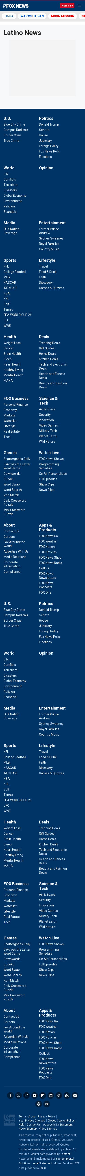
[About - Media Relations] (15, 557)
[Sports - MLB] (7, 277)
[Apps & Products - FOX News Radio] (50, 563)
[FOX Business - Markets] (9, 415)
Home (8, 16)
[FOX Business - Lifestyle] (10, 426)
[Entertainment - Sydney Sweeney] (51, 238)
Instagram (26, 1095)
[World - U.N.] (6, 174)
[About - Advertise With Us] (16, 551)
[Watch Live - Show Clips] (46, 484)
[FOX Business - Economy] (10, 410)
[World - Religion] (9, 206)
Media (9, 222)
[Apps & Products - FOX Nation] (47, 547)
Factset (65, 1154)
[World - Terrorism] (10, 185)
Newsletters (75, 1095)
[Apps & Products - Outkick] (44, 568)
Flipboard (42, 1095)
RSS (66, 1095)
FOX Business (16, 398)
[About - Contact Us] (11, 531)
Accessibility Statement (58, 1124)
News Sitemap (28, 1128)
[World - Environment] (13, 201)
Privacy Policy (46, 1116)
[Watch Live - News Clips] (46, 490)
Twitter (18, 1095)
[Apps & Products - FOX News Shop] (50, 557)
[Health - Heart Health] (12, 364)
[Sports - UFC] (6, 320)
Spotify (38, 1104)
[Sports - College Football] (15, 272)
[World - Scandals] (10, 211)
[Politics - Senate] (44, 130)
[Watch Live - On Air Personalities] (53, 473)
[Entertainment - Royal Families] (49, 244)
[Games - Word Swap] (12, 484)
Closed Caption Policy (61, 1120)
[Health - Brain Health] (12, 353)
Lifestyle (47, 260)
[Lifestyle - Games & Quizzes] (51, 288)
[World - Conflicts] (10, 179)
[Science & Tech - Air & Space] (47, 409)
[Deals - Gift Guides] (46, 348)
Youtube (34, 1095)
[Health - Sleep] (8, 359)
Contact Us (34, 1124)
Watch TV (67, 5)
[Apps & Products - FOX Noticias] (48, 552)
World (9, 168)
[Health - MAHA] (8, 380)
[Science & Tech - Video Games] (48, 425)
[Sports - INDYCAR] (10, 288)
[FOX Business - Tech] (7, 437)
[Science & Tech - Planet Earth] (48, 436)
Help (21, 1124)
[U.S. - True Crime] (11, 140)
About (9, 525)
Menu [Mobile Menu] (79, 5)
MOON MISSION (62, 16)
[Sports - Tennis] (8, 309)
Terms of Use (27, 1116)
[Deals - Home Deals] (47, 353)
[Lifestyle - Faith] (42, 277)
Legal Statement (42, 1163)
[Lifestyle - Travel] (43, 266)
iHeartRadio (46, 1104)
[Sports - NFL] (6, 266)
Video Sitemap (48, 1128)
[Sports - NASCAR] (10, 282)
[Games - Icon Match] (11, 495)
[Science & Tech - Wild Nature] (47, 441)
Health (10, 336)
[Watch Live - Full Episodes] (48, 479)
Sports (10, 260)
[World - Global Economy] (15, 195)
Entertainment (52, 222)
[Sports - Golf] (6, 304)
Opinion (46, 168)
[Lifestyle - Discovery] (46, 282)
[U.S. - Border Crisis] (13, 135)
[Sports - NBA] (7, 293)
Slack (58, 1095)
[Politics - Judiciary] (45, 140)
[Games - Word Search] (13, 490)
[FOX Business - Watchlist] (10, 420)
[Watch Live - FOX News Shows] (51, 459)
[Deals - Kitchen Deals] (48, 359)
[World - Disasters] (10, 190)
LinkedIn (50, 1095)
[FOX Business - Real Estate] (12, 431)
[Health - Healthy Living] (13, 370)
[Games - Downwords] (12, 473)
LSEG (43, 1168)
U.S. (7, 118)
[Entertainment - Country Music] (49, 249)
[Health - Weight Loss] (12, 343)
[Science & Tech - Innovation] (46, 420)
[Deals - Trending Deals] (49, 343)
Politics (46, 118)
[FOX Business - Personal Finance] (16, 404)
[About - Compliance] (12, 571)
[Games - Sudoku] (9, 479)
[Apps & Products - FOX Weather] (48, 541)
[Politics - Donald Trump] (49, 124)
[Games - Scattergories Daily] (17, 459)
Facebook (10, 1095)
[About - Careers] (9, 536)
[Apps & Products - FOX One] (45, 592)
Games (10, 452)
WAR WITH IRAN (32, 16)
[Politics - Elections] (45, 157)
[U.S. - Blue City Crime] (14, 124)
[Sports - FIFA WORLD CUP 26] (18, 315)
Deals (44, 336)
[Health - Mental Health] (13, 375)
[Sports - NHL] (6, 299)
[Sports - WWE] (7, 325)
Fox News (15, 6)
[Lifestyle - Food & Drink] (48, 272)
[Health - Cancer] (9, 348)
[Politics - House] (43, 135)
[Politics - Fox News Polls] (49, 151)
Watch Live (49, 452)
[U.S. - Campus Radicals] (16, 130)
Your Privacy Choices (32, 1120)
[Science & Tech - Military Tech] (48, 431)
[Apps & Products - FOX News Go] (48, 536)
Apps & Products (47, 527)
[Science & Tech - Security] (45, 414)
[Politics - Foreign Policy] (49, 146)
